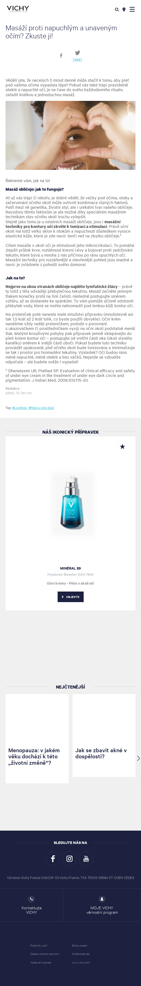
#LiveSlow (19, 407)
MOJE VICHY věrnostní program (102, 905)
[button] (132, 9)
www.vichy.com (81, 962)
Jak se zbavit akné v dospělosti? (101, 753)
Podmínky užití (38, 945)
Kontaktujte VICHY (32, 905)
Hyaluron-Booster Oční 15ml (70, 574)
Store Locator (79, 945)
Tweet (77, 59)
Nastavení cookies (40, 962)
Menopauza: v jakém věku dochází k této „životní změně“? (34, 756)
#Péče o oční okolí (41, 407)
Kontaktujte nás (80, 954)
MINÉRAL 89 (70, 568)
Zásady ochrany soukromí (44, 954)
